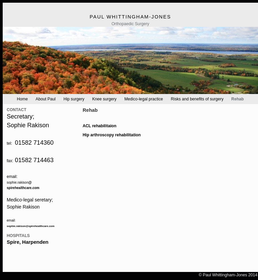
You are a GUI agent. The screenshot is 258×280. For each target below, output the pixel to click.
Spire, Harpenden (27, 242)
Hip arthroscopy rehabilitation (112, 135)
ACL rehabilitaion (99, 126)
